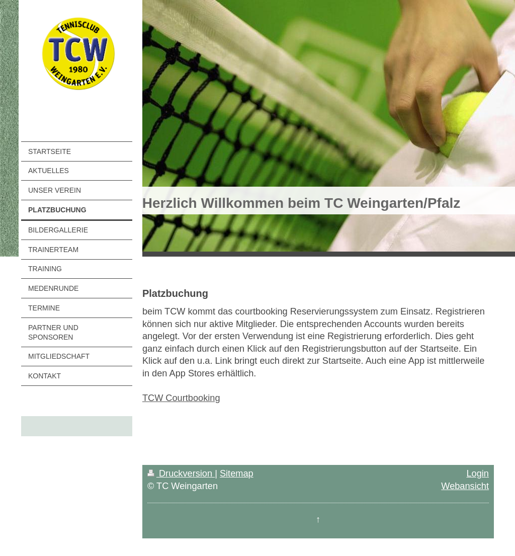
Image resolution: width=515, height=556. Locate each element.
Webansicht (465, 486)
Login (477, 473)
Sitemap (236, 473)
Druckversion (181, 473)
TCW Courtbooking (181, 398)
